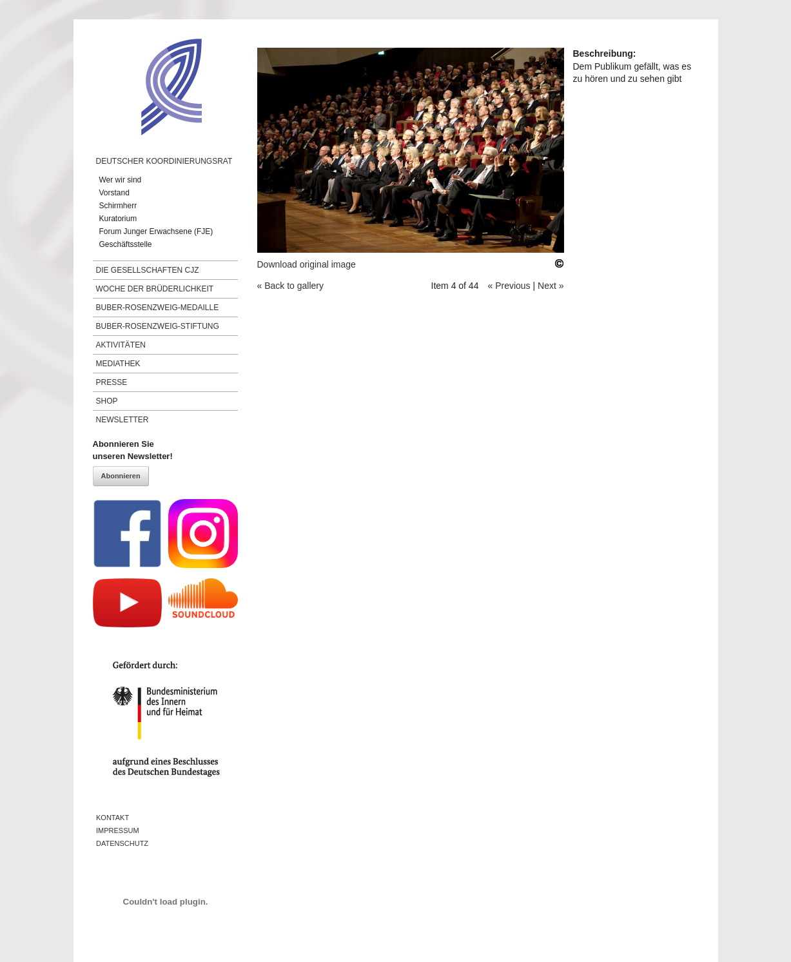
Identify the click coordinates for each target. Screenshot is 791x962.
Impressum (117, 830)
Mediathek (118, 363)
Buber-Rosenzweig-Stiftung (157, 326)
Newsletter (122, 419)
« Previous (508, 285)
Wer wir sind (120, 179)
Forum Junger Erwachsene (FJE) (156, 231)
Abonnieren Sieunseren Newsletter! (133, 450)
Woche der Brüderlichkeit (155, 288)
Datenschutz (122, 843)
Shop (107, 401)
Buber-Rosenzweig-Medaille (157, 307)
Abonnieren (121, 476)
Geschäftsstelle (125, 244)
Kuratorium (118, 218)
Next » (550, 285)
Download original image (306, 264)
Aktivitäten (121, 344)
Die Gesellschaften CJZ (147, 270)
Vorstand (114, 192)
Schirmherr (118, 205)
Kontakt (112, 817)
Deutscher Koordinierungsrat (164, 161)
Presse (112, 382)
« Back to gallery (290, 285)
